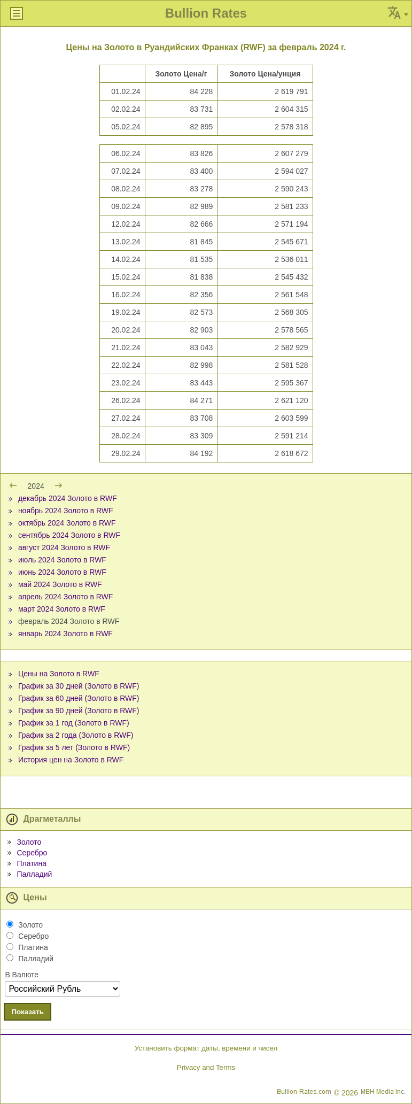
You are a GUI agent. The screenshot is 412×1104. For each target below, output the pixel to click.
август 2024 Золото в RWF (64, 547)
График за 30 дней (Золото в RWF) (78, 686)
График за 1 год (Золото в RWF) (73, 723)
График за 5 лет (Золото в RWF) (74, 747)
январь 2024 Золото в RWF (65, 633)
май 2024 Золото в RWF (60, 584)
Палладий (34, 874)
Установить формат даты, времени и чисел (206, 1048)
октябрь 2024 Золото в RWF (67, 523)
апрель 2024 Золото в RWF (65, 596)
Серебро (32, 852)
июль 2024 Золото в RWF (62, 559)
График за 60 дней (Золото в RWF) (78, 698)
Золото (29, 842)
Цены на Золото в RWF (58, 673)
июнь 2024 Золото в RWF (62, 572)
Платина (31, 863)
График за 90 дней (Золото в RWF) (78, 710)
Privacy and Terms (206, 1067)
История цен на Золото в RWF (70, 759)
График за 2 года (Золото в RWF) (76, 735)
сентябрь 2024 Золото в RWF (69, 535)
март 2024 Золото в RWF (61, 609)
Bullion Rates (206, 13)
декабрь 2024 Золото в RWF (67, 498)
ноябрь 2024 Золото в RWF (65, 510)
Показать (27, 1012)
